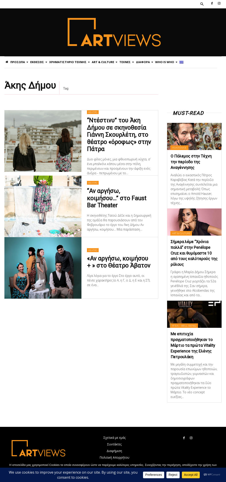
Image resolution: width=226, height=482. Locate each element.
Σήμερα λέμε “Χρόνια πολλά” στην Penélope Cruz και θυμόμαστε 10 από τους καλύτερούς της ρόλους (194, 252)
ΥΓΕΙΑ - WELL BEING (184, 324)
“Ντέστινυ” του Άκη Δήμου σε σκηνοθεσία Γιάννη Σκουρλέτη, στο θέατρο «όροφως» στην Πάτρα (119, 135)
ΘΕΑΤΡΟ (92, 112)
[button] (202, 4)
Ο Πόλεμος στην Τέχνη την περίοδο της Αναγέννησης (191, 161)
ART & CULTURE (181, 232)
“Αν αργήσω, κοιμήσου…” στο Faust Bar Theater (116, 198)
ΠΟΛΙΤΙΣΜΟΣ (179, 147)
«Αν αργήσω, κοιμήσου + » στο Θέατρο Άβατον (118, 262)
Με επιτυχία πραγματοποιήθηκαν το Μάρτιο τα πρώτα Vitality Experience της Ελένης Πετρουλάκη (193, 343)
